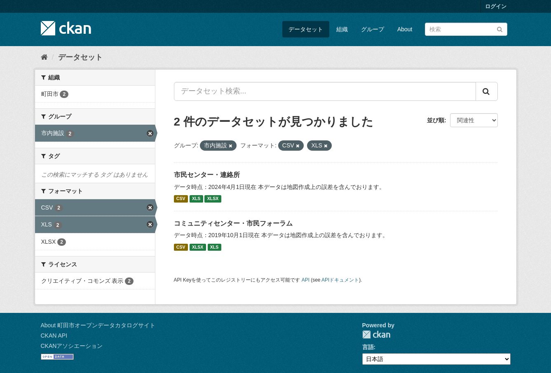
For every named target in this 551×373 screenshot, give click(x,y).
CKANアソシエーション (72, 346)
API (305, 280)
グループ (372, 29)
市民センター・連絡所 (207, 174)
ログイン (495, 6)
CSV (180, 198)
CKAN (376, 334)
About (405, 29)
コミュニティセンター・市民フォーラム (233, 223)
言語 (368, 347)
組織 (342, 29)
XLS (196, 198)
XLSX (212, 198)
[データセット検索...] (325, 91)
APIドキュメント (340, 280)
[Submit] (499, 28)
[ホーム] (44, 57)
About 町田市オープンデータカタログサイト (98, 325)
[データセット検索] (466, 29)
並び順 (435, 120)
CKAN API (54, 335)
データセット (305, 29)
